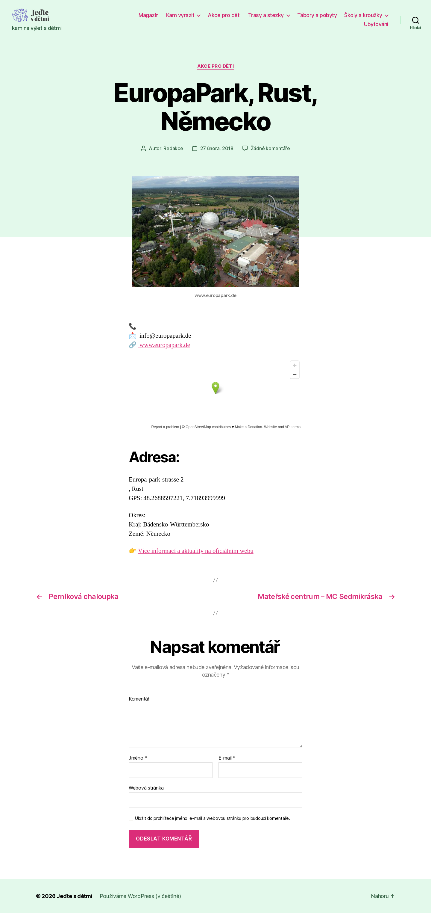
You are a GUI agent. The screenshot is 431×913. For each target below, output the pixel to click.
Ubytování (376, 24)
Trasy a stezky (266, 15)
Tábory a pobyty (317, 15)
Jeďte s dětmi (74, 896)
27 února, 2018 (216, 148)
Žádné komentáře (270, 148)
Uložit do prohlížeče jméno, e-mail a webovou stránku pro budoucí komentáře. (212, 818)
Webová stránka (146, 788)
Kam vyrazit (180, 15)
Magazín (149, 15)
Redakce (173, 148)
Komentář (139, 699)
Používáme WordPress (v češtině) (140, 896)
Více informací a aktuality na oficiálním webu (196, 551)
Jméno (138, 758)
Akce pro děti (224, 15)
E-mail (227, 758)
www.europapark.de (164, 345)
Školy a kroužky (363, 15)
